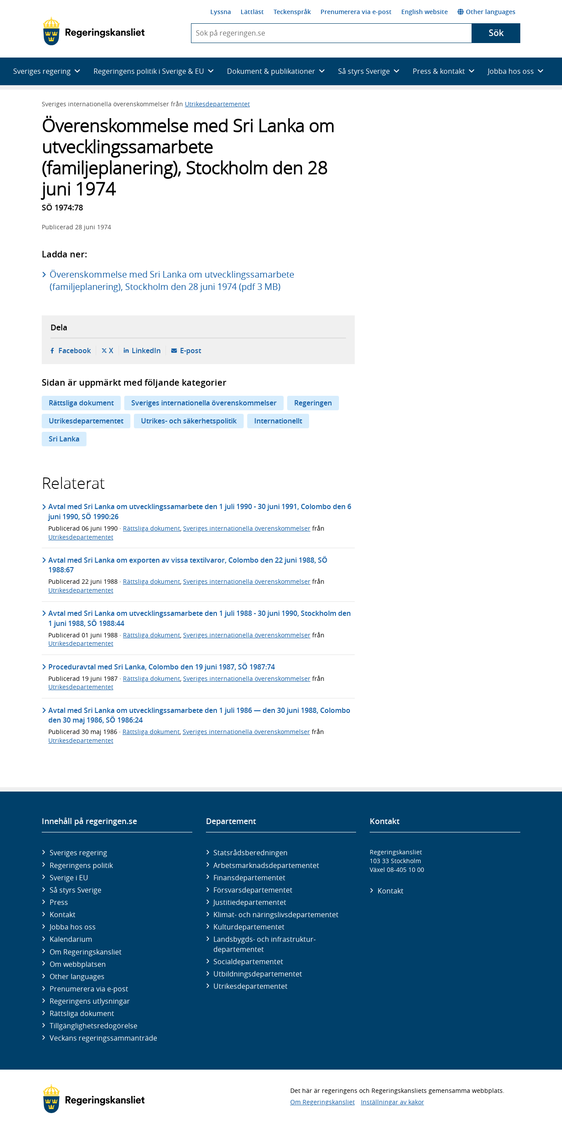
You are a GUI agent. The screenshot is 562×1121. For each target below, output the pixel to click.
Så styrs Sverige (75, 890)
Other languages (486, 11)
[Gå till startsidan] (94, 31)
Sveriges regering (78, 852)
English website (424, 11)
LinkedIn (146, 350)
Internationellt (278, 421)
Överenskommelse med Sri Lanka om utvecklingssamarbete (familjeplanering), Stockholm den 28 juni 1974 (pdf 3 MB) (172, 280)
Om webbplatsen (78, 964)
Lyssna (220, 11)
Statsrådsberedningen (250, 852)
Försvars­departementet (252, 890)
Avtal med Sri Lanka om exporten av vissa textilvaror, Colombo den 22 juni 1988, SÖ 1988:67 (188, 565)
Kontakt (63, 914)
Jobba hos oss (73, 927)
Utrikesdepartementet (217, 104)
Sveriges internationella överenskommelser (204, 403)
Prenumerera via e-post (356, 11)
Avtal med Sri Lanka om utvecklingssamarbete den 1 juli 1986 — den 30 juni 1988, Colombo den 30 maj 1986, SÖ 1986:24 (199, 715)
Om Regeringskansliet (86, 952)
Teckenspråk (292, 11)
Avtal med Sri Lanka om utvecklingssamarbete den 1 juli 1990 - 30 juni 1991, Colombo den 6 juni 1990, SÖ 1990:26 (199, 511)
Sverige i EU (69, 877)
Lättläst (252, 11)
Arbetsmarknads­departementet (266, 865)
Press (59, 902)
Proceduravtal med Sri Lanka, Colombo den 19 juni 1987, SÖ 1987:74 (161, 667)
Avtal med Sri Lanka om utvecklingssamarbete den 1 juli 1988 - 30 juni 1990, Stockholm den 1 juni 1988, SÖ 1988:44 (199, 618)
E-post (190, 350)
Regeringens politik (81, 865)
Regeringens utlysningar (90, 1001)
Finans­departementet (249, 877)
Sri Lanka (64, 439)
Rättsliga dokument (81, 403)
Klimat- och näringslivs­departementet (276, 914)
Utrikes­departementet (250, 986)
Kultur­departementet (249, 927)
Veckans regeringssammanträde (103, 1038)
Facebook (74, 350)
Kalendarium (71, 939)
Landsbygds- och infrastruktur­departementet (264, 944)
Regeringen (313, 403)
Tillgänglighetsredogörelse (93, 1026)
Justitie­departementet (249, 902)
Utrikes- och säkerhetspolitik (189, 421)
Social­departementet (248, 961)
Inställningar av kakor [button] (392, 1102)
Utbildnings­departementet (257, 974)
